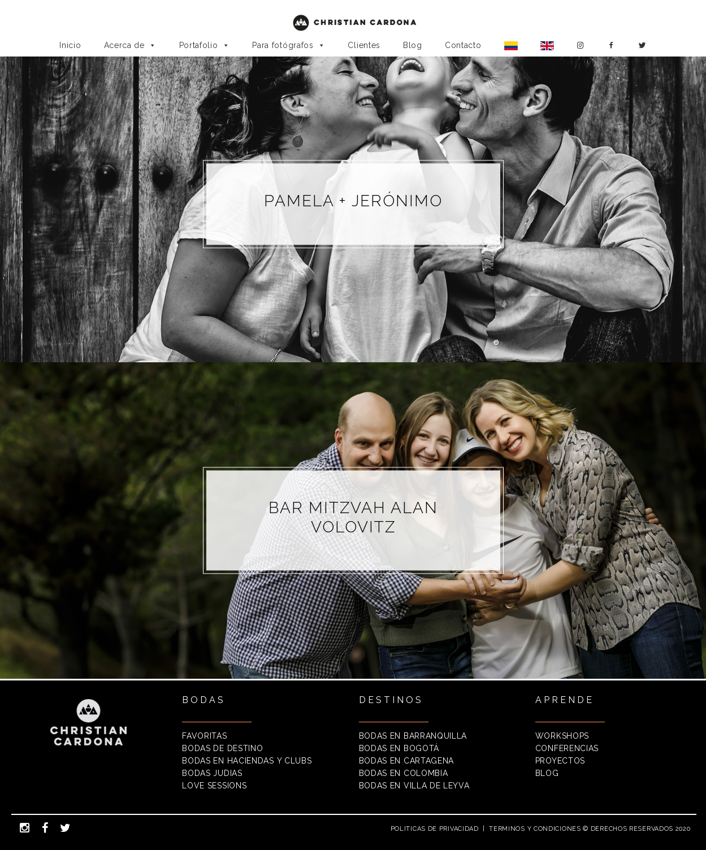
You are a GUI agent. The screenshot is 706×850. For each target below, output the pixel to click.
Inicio (70, 45)
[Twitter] (642, 45)
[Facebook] (611, 45)
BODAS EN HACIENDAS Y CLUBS (246, 760)
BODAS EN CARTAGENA (406, 760)
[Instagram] (580, 45)
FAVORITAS (204, 735)
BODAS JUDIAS (212, 773)
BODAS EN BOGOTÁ (399, 748)
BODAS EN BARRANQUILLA (413, 735)
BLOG (547, 773)
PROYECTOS (560, 760)
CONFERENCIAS (567, 748)
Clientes (364, 45)
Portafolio (204, 45)
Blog (412, 45)
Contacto (463, 45)
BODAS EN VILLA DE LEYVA (414, 785)
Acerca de (130, 45)
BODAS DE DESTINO (222, 748)
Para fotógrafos (288, 45)
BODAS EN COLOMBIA (403, 773)
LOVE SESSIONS (214, 785)
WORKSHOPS (562, 735)
